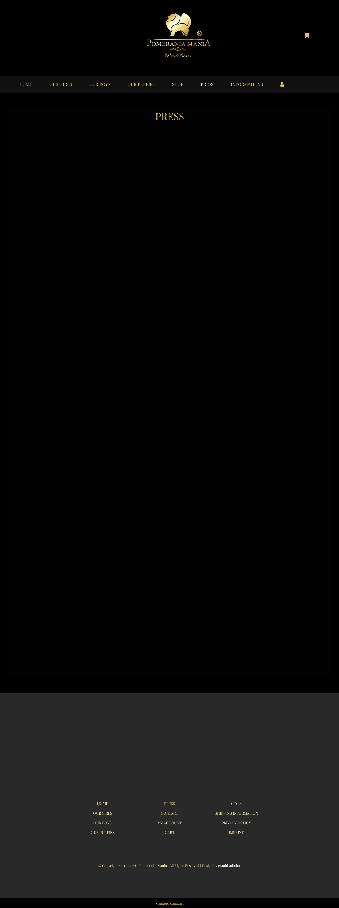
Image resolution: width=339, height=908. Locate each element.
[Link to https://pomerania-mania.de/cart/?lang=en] (306, 35)
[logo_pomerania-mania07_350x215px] (169, 721)
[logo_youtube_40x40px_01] (58, 31)
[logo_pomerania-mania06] (182, 14)
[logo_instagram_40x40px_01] (31, 31)
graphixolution (229, 865)
